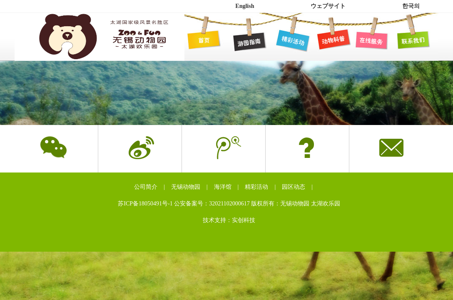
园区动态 (293, 187)
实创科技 (243, 220)
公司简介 (145, 187)
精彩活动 (256, 187)
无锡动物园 (185, 187)
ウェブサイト (328, 6)
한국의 (411, 6)
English (244, 6)
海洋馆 (222, 187)
